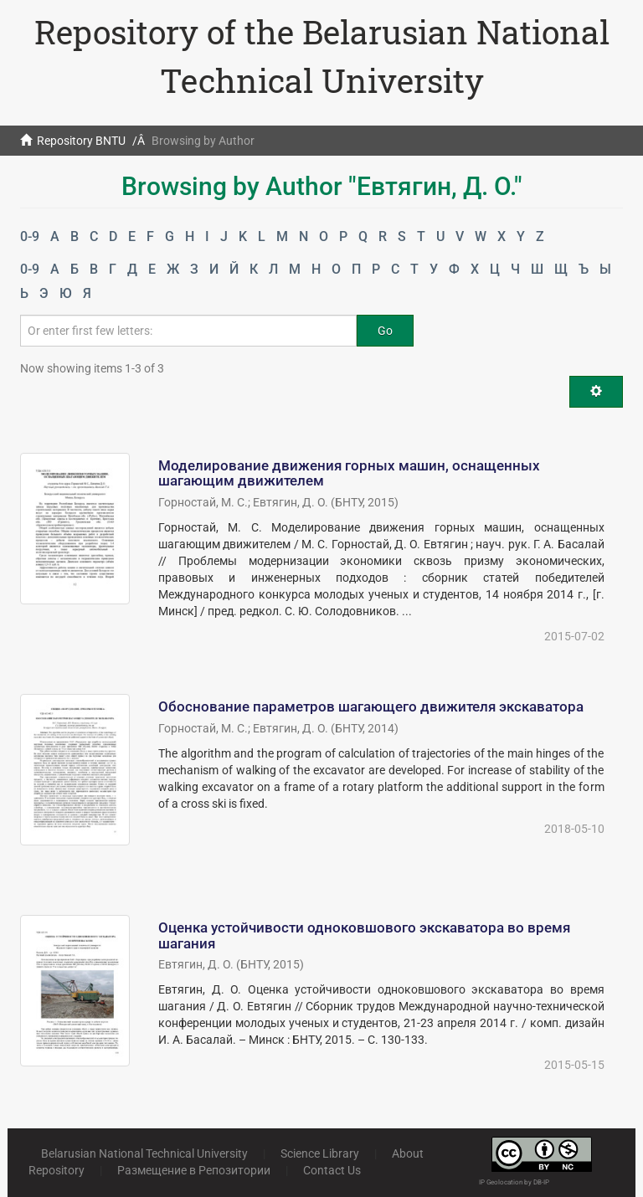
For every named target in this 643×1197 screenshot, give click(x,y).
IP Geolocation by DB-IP (514, 1182)
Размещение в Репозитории (193, 1170)
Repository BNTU (81, 140)
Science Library (319, 1153)
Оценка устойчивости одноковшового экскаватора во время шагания (364, 935)
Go (385, 330)
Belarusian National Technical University (144, 1153)
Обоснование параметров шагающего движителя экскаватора (371, 706)
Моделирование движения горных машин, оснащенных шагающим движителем (349, 473)
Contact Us (332, 1170)
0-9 (29, 236)
